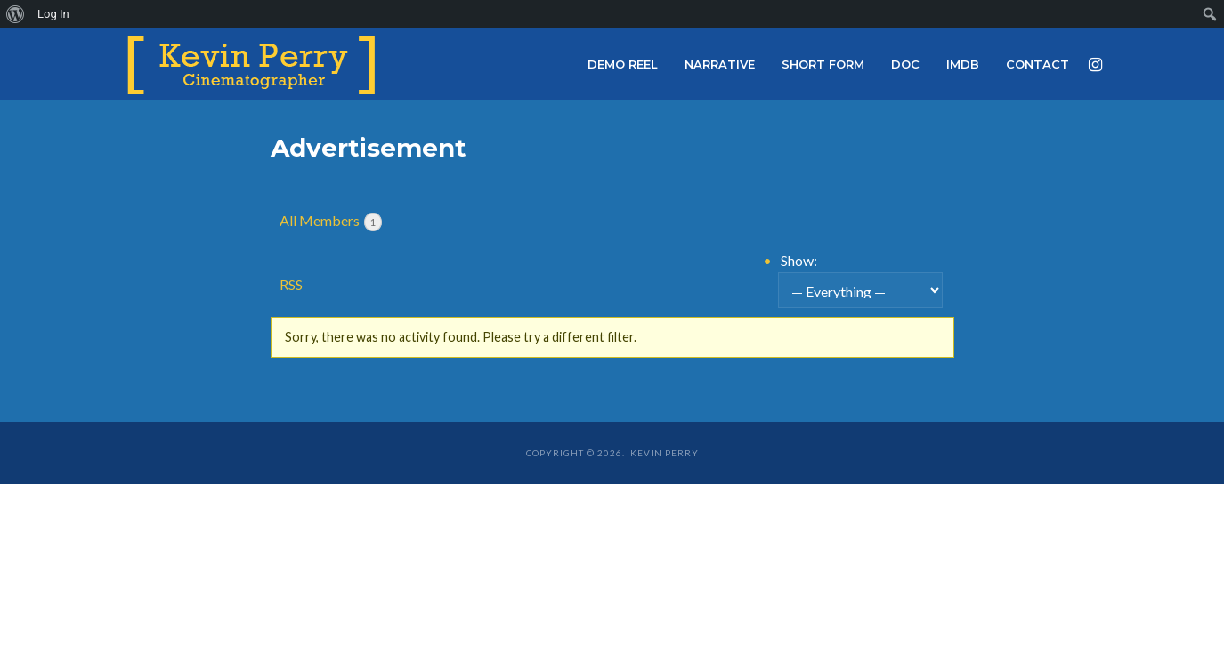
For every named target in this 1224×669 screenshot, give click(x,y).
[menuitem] (15, 14)
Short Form (823, 64)
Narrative (720, 64)
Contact (1037, 64)
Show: (799, 260)
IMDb (962, 64)
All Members (331, 221)
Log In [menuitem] (53, 13)
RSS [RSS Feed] (291, 284)
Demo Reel (623, 64)
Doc (905, 64)
